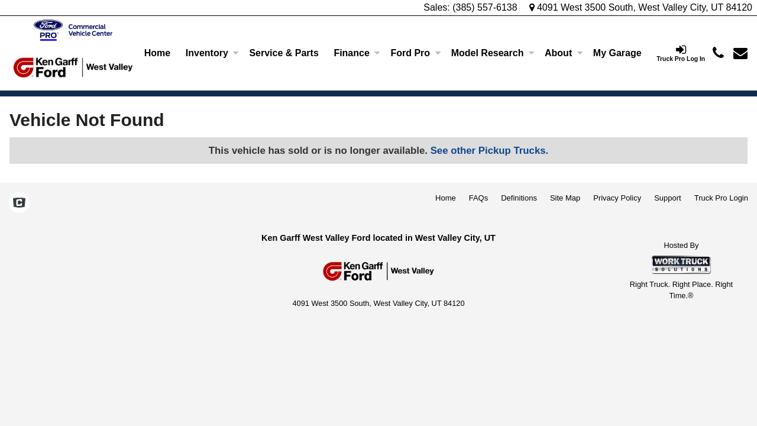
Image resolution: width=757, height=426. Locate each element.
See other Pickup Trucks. (490, 150)
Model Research (493, 53)
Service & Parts (283, 53)
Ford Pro (415, 53)
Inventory (212, 53)
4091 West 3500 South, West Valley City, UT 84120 (641, 7)
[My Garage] (617, 53)
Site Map (565, 197)
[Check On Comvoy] (19, 204)
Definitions (519, 197)
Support (667, 197)
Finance (357, 53)
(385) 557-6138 (484, 7)
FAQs (479, 197)
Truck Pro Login (721, 197)
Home (157, 53)
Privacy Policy (617, 197)
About (564, 53)
